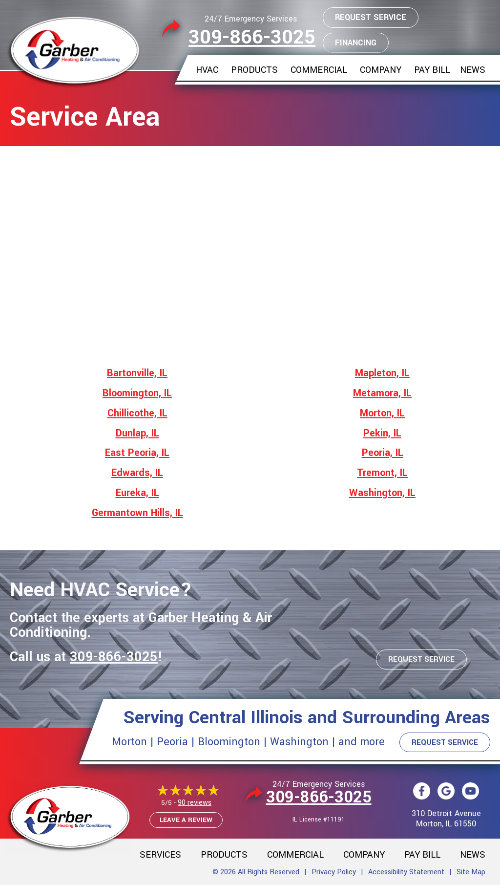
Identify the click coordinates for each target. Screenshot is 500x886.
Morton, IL (382, 413)
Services (160, 855)
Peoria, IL (382, 453)
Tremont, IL (382, 473)
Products (254, 70)
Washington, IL (382, 493)
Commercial (319, 70)
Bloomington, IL (137, 393)
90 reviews (194, 803)
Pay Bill (432, 70)
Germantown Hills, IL (137, 513)
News (472, 70)
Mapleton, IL (382, 373)
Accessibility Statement (406, 872)
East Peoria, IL (137, 453)
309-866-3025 (251, 37)
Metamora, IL (382, 393)
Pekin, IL (382, 433)
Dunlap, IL (137, 433)
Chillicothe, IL (137, 413)
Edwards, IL (137, 473)
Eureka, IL (137, 493)
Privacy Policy (334, 872)
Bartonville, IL (137, 373)
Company (380, 70)
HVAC (207, 70)
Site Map (471, 872)
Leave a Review (186, 820)
